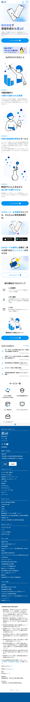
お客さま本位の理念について (8, 544)
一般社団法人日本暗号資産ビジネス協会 (12, 458)
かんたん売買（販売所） (7, 472)
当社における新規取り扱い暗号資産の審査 (12, 520)
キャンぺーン (4, 441)
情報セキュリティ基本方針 (8, 568)
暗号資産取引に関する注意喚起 (9, 570)
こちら (10, 666)
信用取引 (3, 483)
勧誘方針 (3, 575)
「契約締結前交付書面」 (14, 661)
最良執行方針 (4, 542)
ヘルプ (3, 529)
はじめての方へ (5, 527)
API (2, 509)
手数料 (3, 506)
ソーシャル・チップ (7, 490)
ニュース (4, 438)
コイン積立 (4, 481)
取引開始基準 (4, 546)
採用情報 (4, 447)
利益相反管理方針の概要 (7, 564)
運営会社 (4, 436)
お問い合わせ (5, 534)
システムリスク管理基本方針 (8, 566)
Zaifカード (4, 492)
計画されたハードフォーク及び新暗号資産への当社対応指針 (14, 549)
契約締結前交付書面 (6, 589)
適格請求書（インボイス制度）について (11, 513)
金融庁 (3, 454)
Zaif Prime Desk (5, 488)
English (13, 464)
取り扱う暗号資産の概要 (8, 502)
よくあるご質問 (5, 532)
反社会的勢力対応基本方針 (8, 553)
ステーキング (4, 494)
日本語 (5, 464)
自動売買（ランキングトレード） (9, 477)
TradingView (5, 504)
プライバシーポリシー (6, 559)
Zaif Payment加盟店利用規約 (8, 593)
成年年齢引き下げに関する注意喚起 (10, 577)
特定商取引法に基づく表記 (8, 587)
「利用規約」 (4, 661)
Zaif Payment (4, 485)
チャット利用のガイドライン (8, 573)
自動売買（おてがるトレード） (9, 479)
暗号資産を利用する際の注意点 (9, 562)
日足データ (4, 511)
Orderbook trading (6, 474)
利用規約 (3, 585)
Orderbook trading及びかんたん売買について (13, 591)
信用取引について (5, 600)
